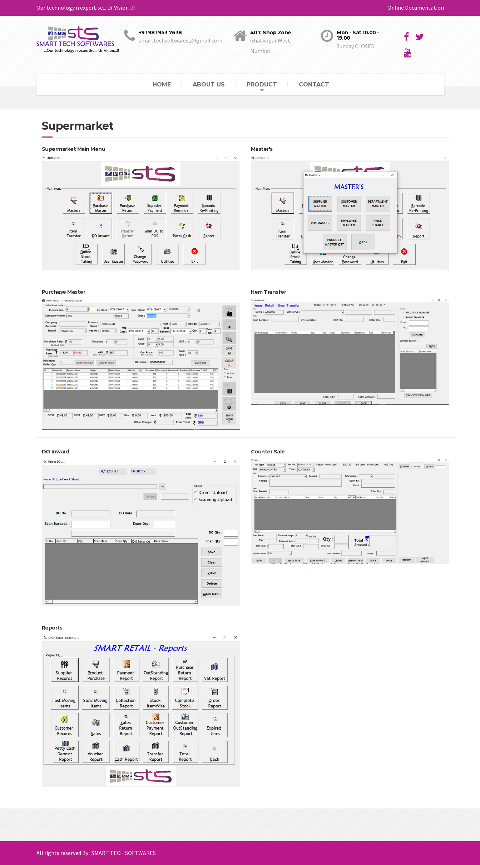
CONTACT (314, 84)
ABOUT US (209, 84)
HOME (162, 84)
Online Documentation (415, 7)
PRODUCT (262, 84)
